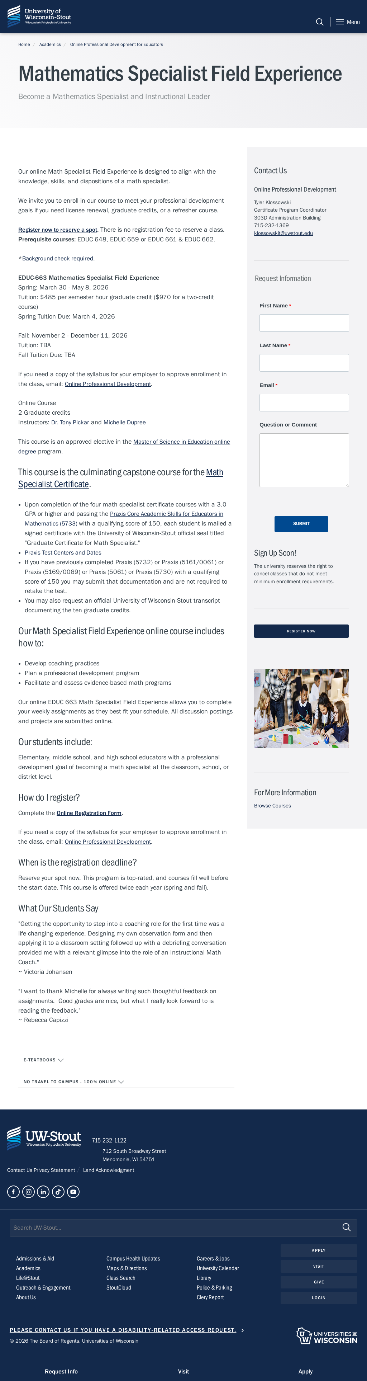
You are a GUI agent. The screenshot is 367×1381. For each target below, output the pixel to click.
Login (319, 1308)
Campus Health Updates (134, 1267)
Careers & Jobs (214, 1267)
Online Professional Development (110, 384)
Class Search (121, 1286)
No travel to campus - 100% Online (74, 1083)
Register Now (301, 634)
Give (319, 1292)
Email (266, 386)
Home (24, 44)
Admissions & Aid (36, 1267)
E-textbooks (44, 1061)
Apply (319, 1259)
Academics (50, 44)
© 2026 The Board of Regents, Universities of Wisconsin (74, 1349)
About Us (26, 1305)
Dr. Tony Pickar (71, 423)
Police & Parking (216, 1296)
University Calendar (219, 1276)
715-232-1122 (122, 1148)
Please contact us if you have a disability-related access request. (123, 1338)
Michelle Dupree (128, 423)
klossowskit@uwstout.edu (283, 233)
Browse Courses (272, 808)
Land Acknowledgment (108, 1178)
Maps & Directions (127, 1276)
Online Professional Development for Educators (116, 44)
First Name (273, 305)
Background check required (59, 259)
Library (205, 1286)
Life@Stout (28, 1286)
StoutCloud (119, 1296)
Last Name (273, 346)
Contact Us (20, 1178)
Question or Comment (288, 427)
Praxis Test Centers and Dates (66, 553)
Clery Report (211, 1305)
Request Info (61, 1371)
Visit (319, 1275)
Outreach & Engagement (44, 1296)
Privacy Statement (55, 1178)
